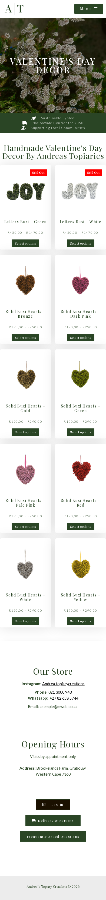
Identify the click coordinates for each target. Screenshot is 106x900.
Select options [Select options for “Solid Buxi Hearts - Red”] (80, 526)
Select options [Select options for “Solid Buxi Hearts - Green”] (80, 432)
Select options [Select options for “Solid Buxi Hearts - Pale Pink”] (25, 526)
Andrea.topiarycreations (63, 683)
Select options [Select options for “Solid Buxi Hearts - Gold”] (25, 432)
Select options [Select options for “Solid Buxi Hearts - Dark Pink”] (80, 337)
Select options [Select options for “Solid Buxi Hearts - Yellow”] (80, 621)
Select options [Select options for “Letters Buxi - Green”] (25, 243)
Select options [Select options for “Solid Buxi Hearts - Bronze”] (25, 337)
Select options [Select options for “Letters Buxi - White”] (80, 243)
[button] (53, 836)
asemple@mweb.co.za (59, 706)
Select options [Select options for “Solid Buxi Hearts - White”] (25, 621)
